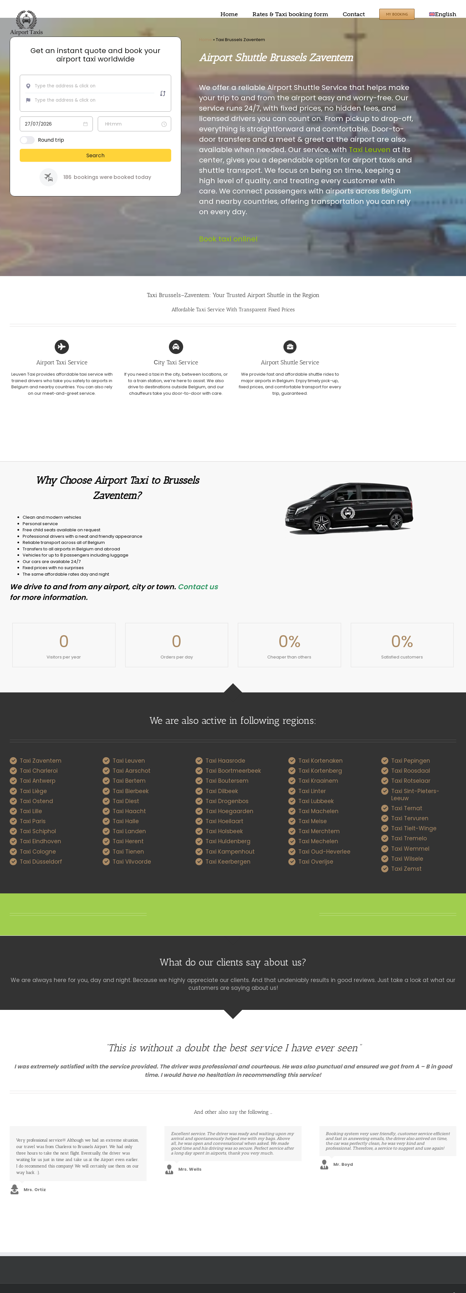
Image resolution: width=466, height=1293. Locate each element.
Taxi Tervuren (409, 818)
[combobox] (77, 86)
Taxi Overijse (315, 862)
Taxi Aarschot (131, 771)
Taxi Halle (126, 821)
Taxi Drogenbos (227, 801)
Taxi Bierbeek (131, 791)
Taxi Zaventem (40, 761)
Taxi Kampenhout (230, 852)
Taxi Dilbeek (221, 791)
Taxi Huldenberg (227, 841)
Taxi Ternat (406, 808)
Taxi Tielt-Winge (414, 828)
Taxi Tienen (128, 852)
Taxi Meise (312, 821)
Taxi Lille (31, 811)
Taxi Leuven (370, 150)
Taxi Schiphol (38, 831)
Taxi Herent (128, 841)
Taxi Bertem (129, 781)
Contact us (198, 587)
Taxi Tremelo (409, 838)
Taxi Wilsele (407, 859)
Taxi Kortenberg (320, 771)
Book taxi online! (228, 239)
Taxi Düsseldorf (41, 862)
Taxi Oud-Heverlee (324, 852)
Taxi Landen (129, 831)
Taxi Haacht (129, 811)
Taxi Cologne (38, 852)
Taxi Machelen (318, 811)
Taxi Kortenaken (320, 761)
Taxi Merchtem (319, 831)
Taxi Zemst (406, 869)
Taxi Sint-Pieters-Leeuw (415, 794)
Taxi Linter (312, 791)
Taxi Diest (126, 801)
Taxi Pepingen (410, 761)
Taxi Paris (33, 821)
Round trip (51, 140)
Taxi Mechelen (318, 841)
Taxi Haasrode (225, 761)
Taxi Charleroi (39, 771)
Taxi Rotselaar (410, 781)
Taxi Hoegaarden (229, 811)
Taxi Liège (33, 791)
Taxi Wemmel (410, 849)
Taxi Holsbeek (224, 831)
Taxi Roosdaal (410, 771)
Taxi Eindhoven (40, 841)
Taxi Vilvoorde (132, 862)
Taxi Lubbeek (316, 801)
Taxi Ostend (36, 801)
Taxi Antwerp (37, 781)
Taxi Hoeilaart (224, 821)
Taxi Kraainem (318, 781)
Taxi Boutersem (227, 781)
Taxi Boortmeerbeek (233, 771)
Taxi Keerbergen (227, 862)
